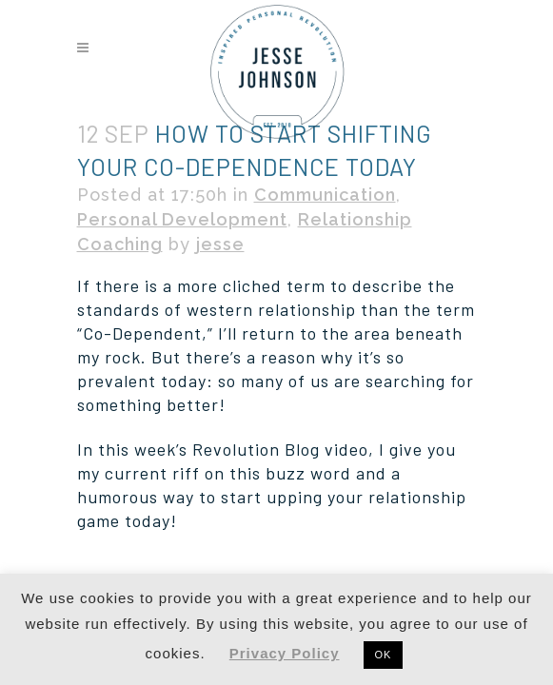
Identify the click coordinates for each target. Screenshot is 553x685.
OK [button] (383, 654)
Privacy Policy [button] (284, 653)
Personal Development (182, 219)
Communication (325, 195)
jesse (220, 244)
